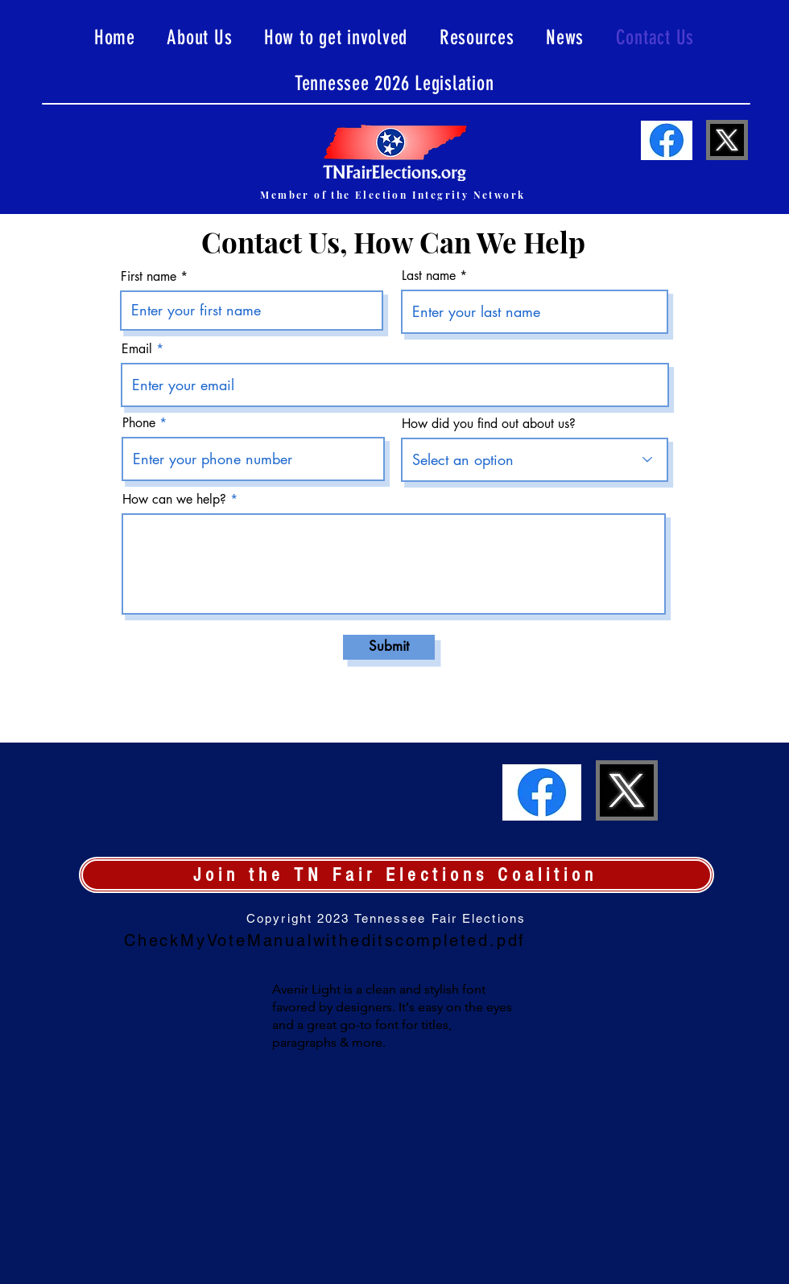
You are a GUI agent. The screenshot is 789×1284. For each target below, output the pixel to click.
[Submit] (389, 647)
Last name (429, 276)
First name (148, 276)
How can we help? (174, 499)
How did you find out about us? (489, 424)
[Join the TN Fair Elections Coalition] (396, 875)
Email (137, 349)
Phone (138, 423)
